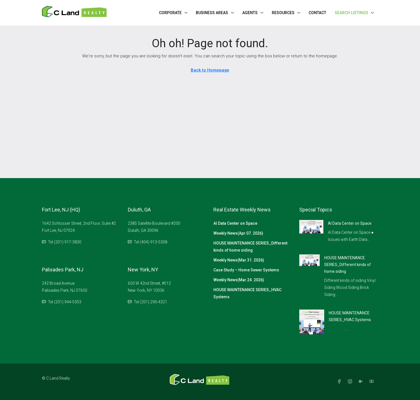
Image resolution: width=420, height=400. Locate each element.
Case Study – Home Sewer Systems (246, 270)
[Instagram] (351, 381)
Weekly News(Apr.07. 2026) (238, 233)
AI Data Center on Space (235, 223)
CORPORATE (170, 12)
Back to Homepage (210, 70)
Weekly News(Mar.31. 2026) (238, 260)
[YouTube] (373, 381)
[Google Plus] (362, 381)
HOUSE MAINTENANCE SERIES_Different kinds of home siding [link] (347, 265)
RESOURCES (283, 12)
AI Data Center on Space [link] (350, 223)
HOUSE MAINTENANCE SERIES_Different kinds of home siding (250, 246)
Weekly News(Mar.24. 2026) (238, 280)
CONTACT (317, 12)
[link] (311, 226)
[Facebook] (340, 381)
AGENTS (250, 12)
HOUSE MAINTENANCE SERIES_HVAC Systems (247, 293)
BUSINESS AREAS (212, 12)
